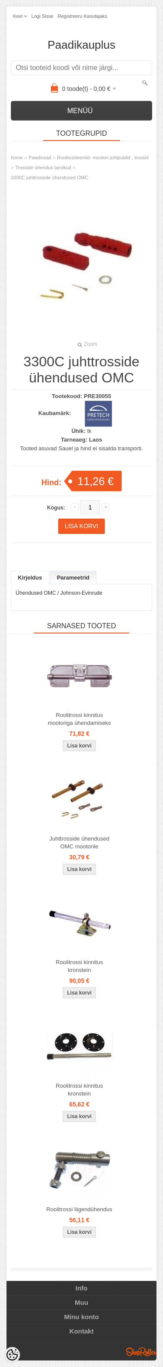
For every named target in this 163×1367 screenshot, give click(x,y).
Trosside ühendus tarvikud (43, 167)
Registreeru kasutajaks (82, 16)
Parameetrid (73, 577)
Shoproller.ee (141, 1351)
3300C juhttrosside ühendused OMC (49, 177)
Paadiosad (40, 157)
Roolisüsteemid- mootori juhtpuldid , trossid (102, 157)
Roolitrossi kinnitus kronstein (79, 966)
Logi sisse (42, 16)
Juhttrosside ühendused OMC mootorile (79, 842)
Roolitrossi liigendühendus (80, 1209)
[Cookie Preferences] (12, 1355)
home (17, 157)
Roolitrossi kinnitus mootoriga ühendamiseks (79, 719)
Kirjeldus (30, 577)
